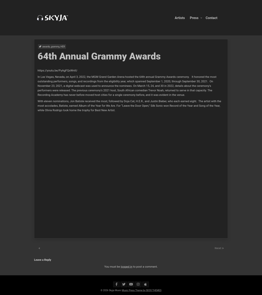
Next (218, 248)
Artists (180, 18)
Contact (211, 18)
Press (194, 18)
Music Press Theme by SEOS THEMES (141, 290)
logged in (126, 266)
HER (62, 46)
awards (46, 46)
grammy (55, 46)
